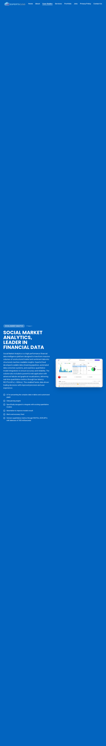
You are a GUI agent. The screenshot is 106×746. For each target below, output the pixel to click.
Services (58, 4)
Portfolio (67, 4)
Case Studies (47, 4)
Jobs (76, 4)
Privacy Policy (85, 4)
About (37, 4)
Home (30, 4)
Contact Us (97, 4)
